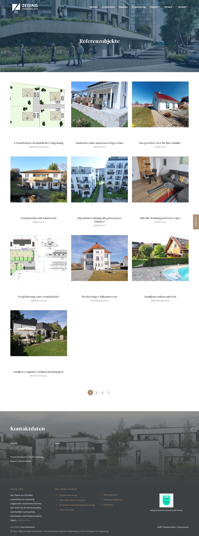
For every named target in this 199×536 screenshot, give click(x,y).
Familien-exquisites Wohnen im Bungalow (38, 372)
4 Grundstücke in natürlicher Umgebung (38, 143)
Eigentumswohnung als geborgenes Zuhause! (99, 219)
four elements (28, 526)
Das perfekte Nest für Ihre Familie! (160, 143)
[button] (196, 221)
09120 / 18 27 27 (21, 448)
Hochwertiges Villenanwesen (99, 297)
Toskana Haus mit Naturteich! (39, 218)
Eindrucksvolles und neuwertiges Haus (99, 143)
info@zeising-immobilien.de (75, 448)
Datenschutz (169, 526)
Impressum (182, 526)
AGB (160, 526)
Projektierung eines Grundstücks (38, 297)
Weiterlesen (25, 520)
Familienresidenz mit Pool (160, 297)
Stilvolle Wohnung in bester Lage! (160, 218)
